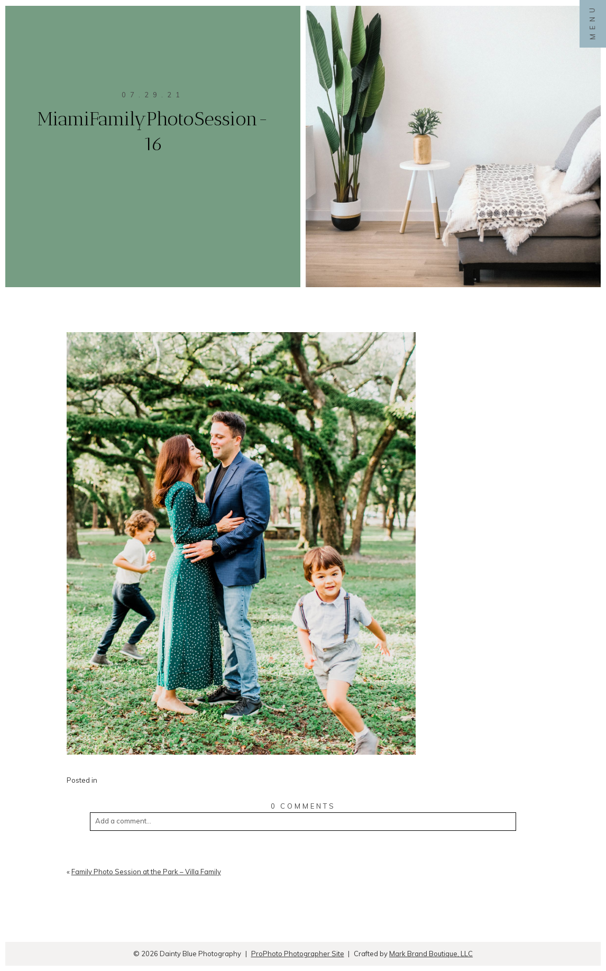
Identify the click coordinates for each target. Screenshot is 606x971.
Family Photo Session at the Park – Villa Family (146, 871)
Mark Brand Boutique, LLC (431, 953)
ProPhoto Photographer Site (297, 953)
